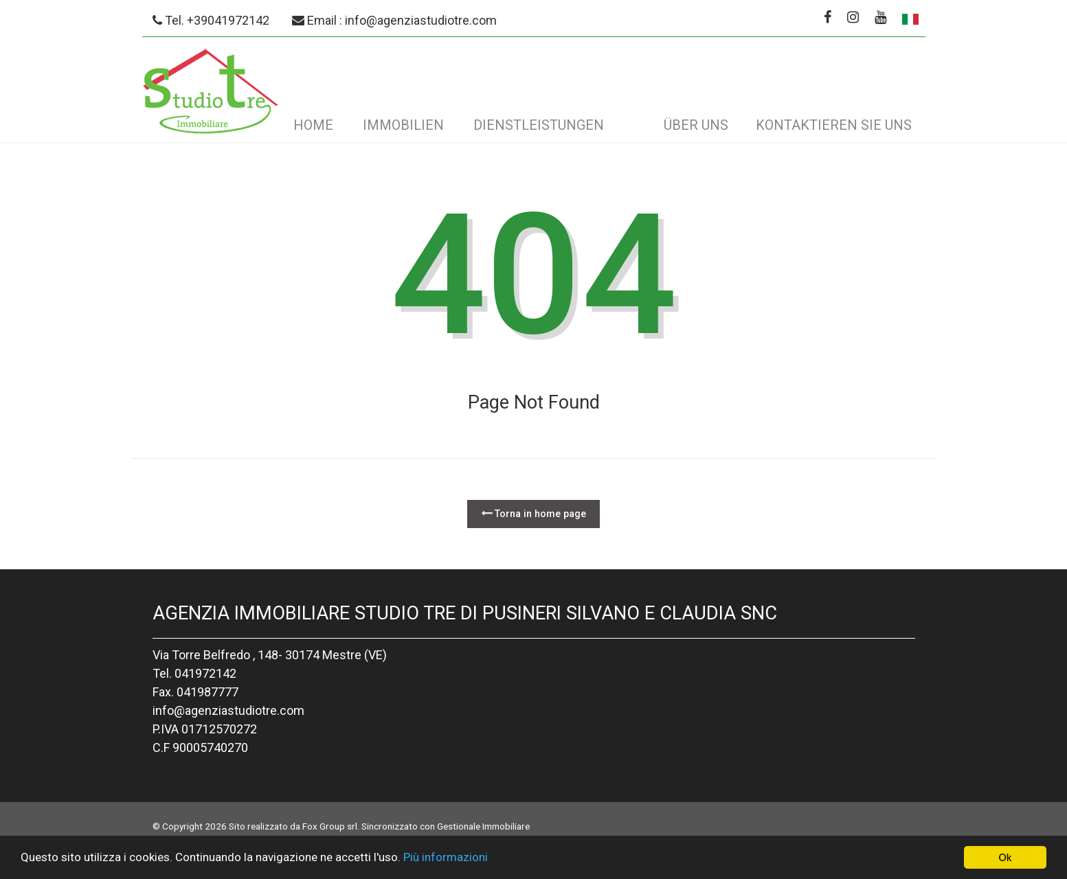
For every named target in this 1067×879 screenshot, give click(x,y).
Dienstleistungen (538, 125)
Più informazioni (445, 858)
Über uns (696, 125)
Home (313, 125)
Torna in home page (533, 513)
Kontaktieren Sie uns (834, 125)
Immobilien (403, 125)
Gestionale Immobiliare (483, 826)
